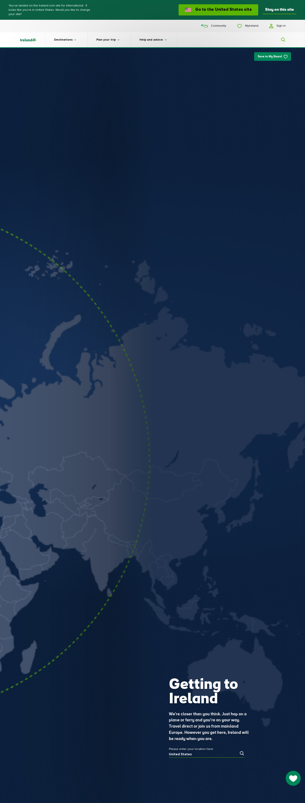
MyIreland (247, 26)
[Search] (280, 39)
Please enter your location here (191, 749)
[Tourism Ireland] (32, 40)
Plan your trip (106, 39)
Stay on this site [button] (279, 10)
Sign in (277, 26)
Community (213, 26)
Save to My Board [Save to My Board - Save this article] (273, 57)
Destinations (63, 39)
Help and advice (151, 39)
